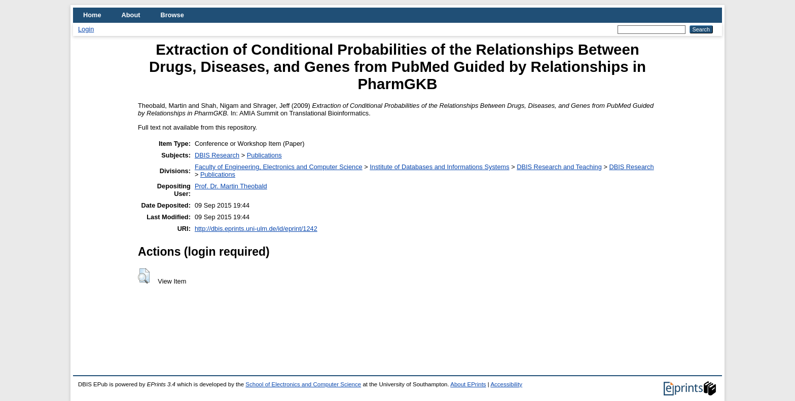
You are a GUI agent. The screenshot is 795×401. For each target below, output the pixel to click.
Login (86, 29)
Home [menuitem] (92, 15)
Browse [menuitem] (172, 15)
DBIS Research (217, 155)
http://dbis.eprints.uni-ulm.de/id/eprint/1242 (256, 228)
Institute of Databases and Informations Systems (439, 167)
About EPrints (468, 384)
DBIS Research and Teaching (559, 167)
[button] (144, 276)
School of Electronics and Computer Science (303, 384)
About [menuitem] (131, 15)
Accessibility (506, 384)
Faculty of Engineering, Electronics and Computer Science (279, 167)
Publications (264, 155)
